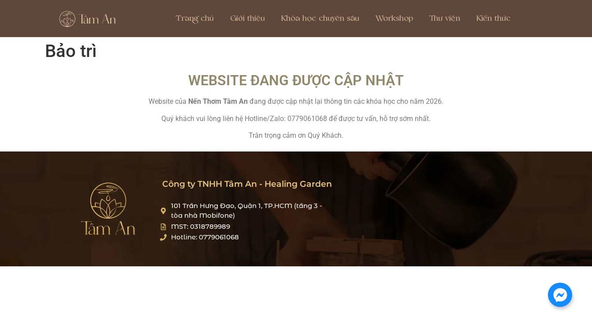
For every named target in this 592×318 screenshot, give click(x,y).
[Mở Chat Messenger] (560, 295)
